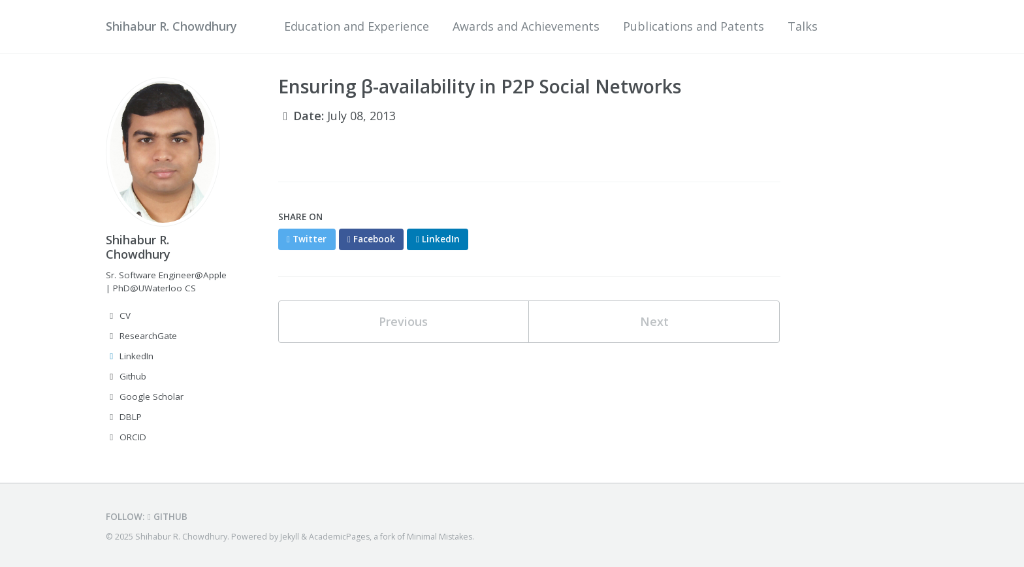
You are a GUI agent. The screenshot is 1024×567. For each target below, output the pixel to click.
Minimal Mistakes (439, 536)
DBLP (124, 417)
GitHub (167, 517)
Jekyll (289, 536)
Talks (803, 26)
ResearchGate (141, 336)
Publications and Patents (693, 26)
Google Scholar (145, 396)
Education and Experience (356, 26)
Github (126, 376)
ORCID (126, 437)
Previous (403, 321)
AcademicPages (339, 536)
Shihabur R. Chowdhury (171, 26)
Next (654, 321)
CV (118, 315)
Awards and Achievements (526, 26)
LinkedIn (129, 356)
